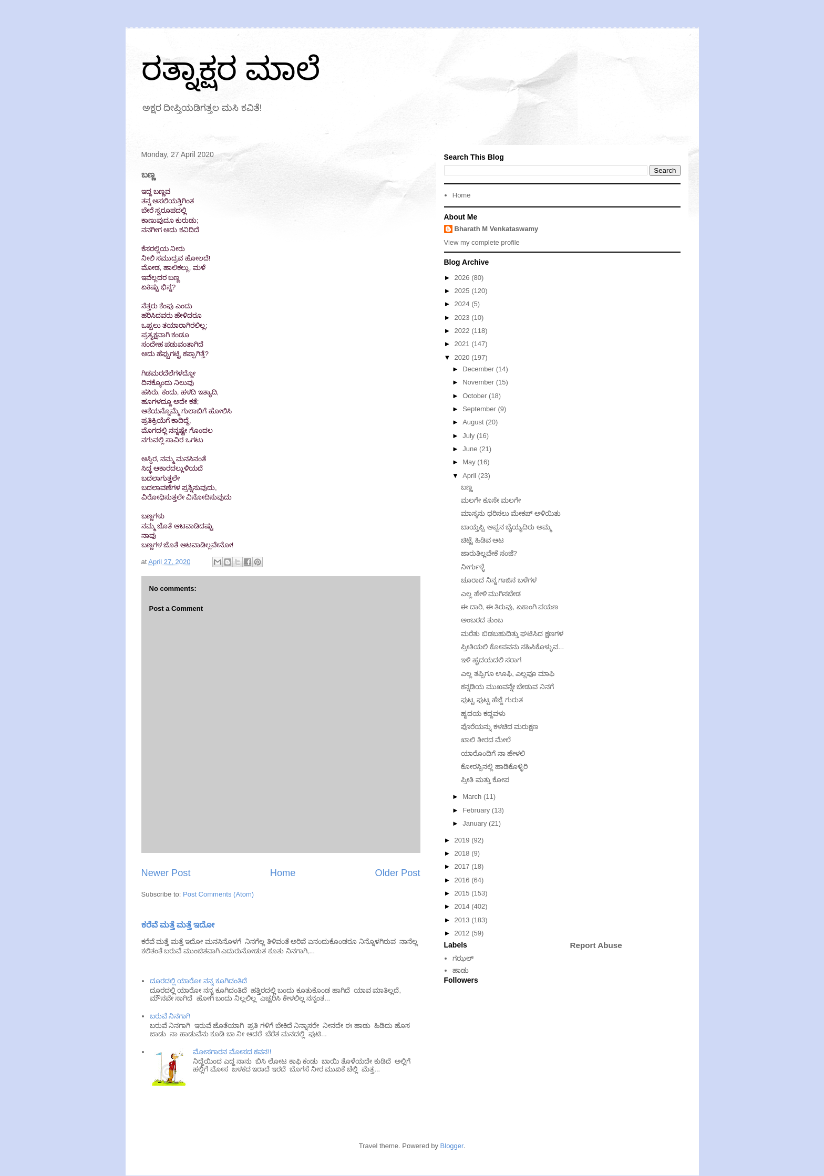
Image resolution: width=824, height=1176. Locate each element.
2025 (463, 291)
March (472, 796)
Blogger (452, 1146)
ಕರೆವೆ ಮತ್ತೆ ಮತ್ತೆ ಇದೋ (178, 924)
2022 (463, 331)
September (480, 409)
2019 (463, 840)
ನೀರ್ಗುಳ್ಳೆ (473, 567)
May (469, 462)
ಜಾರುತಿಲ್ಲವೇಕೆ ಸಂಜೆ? (489, 553)
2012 (463, 933)
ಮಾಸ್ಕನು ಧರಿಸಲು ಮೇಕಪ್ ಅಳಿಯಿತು (511, 513)
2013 (463, 920)
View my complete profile (482, 242)
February (477, 810)
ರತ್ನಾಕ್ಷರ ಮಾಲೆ (231, 69)
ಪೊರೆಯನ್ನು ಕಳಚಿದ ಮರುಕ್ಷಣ (499, 727)
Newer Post (166, 873)
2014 (463, 906)
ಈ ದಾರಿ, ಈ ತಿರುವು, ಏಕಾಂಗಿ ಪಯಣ (509, 607)
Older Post (397, 873)
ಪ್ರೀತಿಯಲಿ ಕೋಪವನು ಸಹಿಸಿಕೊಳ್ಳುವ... (512, 647)
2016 (463, 880)
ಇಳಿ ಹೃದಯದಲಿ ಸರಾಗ (491, 660)
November (479, 382)
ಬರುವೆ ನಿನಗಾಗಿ (170, 1016)
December (479, 369)
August (474, 422)
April (470, 476)
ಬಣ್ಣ (466, 487)
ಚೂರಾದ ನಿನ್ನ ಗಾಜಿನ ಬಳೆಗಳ (499, 580)
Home (283, 873)
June (470, 449)
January (475, 823)
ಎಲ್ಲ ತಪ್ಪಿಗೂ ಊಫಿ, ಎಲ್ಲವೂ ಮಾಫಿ (507, 674)
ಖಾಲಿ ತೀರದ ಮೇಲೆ (486, 740)
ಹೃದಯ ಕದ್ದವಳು (483, 713)
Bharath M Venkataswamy (497, 229)
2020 (463, 357)
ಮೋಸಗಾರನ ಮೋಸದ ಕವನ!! (232, 1052)
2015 (463, 893)
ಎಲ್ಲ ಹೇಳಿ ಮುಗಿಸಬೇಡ (491, 594)
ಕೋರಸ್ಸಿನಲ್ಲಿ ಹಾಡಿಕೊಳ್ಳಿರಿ (494, 767)
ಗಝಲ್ (462, 958)
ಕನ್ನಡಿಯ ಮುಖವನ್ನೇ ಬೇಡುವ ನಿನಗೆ (507, 687)
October (475, 396)
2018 (463, 853)
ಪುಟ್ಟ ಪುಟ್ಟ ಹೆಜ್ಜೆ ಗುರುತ (492, 700)
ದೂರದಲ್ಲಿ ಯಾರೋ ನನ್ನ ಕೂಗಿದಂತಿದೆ (198, 981)
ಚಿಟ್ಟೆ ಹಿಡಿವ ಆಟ (482, 540)
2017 (463, 866)
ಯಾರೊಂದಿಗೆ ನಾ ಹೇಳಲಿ (493, 753)
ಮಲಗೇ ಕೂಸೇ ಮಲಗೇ (491, 500)
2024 (463, 304)
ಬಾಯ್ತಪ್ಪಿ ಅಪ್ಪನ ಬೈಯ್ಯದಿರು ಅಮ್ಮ (506, 527)
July (469, 436)
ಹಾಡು (460, 970)
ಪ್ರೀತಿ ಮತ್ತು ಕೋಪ (485, 780)
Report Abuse (596, 945)
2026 (463, 278)
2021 (463, 344)
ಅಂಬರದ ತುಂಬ (482, 620)
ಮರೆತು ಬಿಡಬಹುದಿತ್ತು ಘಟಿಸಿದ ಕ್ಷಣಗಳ (512, 634)
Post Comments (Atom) (218, 894)
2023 (463, 317)
